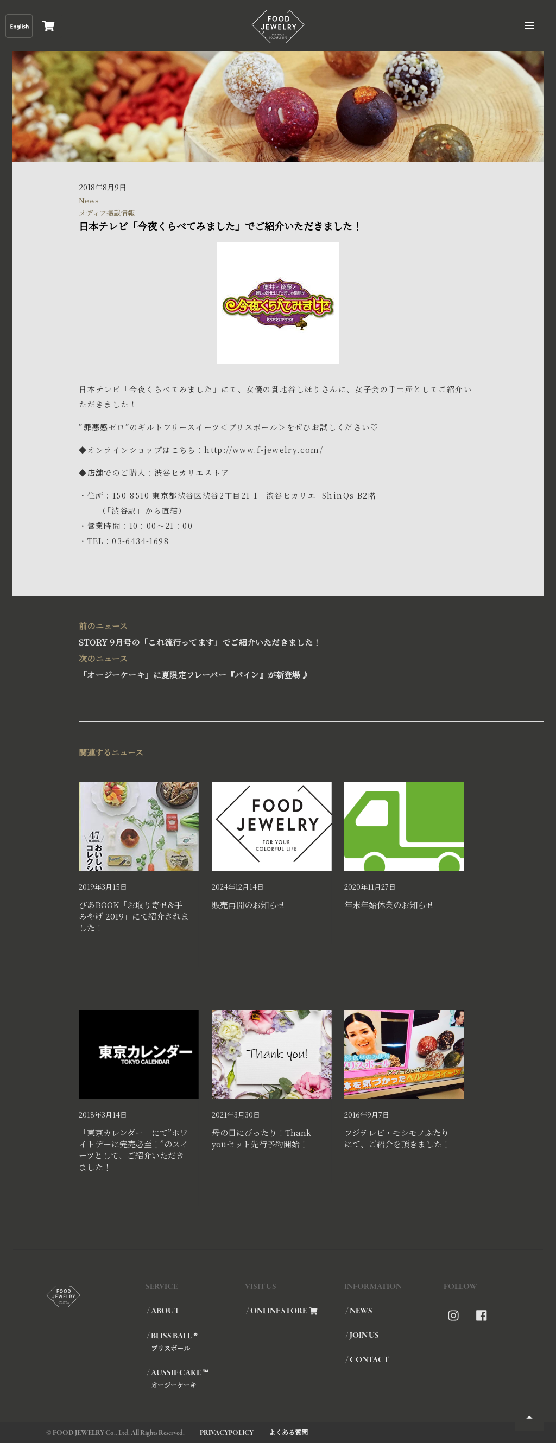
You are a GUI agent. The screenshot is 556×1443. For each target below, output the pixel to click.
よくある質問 (288, 1431)
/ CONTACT (367, 1360)
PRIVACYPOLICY (227, 1433)
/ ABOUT (163, 1311)
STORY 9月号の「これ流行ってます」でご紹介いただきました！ (272, 633)
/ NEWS (358, 1311)
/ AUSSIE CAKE (195, 1378)
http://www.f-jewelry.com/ (263, 449)
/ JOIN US (362, 1335)
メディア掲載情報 (107, 213)
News (89, 200)
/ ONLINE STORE (282, 1311)
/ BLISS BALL (195, 1341)
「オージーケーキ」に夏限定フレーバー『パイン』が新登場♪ (272, 665)
